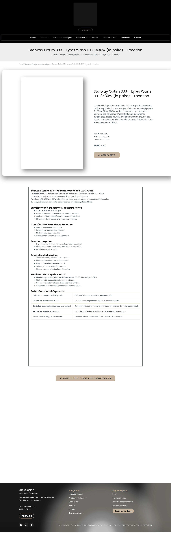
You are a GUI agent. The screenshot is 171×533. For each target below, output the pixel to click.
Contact (137, 38)
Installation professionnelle (87, 38)
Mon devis (125, 38)
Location (44, 38)
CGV (114, 494)
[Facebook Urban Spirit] (32, 525)
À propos (72, 505)
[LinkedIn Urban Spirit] (26, 525)
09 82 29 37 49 (24, 509)
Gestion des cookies (120, 505)
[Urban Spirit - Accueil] (28, 492)
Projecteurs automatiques (41, 64)
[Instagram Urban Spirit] (21, 525)
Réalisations (73, 502)
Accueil (33, 38)
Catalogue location (76, 494)
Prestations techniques (62, 38)
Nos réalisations (109, 38)
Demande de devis (123, 511)
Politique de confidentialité (123, 502)
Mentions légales (119, 498)
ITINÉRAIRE (26, 516)
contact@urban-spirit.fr (28, 506)
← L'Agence (85, 30)
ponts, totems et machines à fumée (66, 286)
